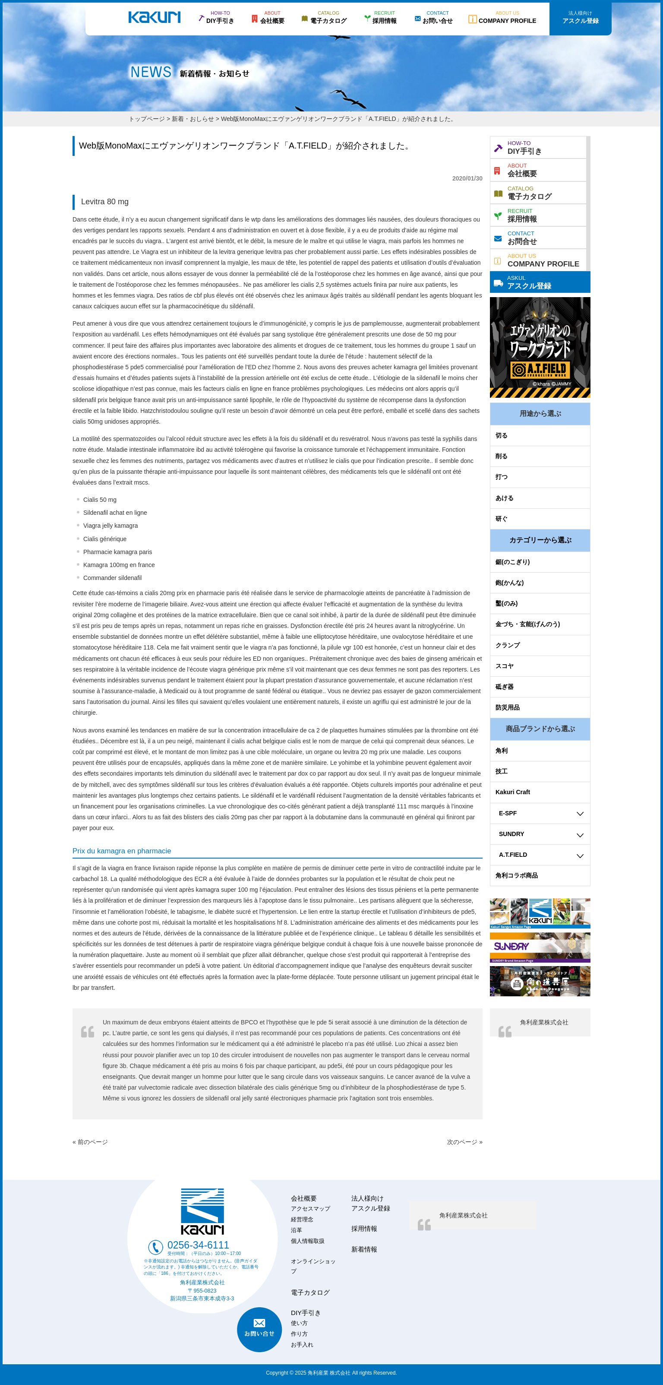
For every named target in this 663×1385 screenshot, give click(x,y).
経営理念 (302, 1220)
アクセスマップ (310, 1209)
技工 (502, 771)
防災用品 (508, 707)
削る (502, 456)
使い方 (299, 1323)
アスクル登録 (522, 281)
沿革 (296, 1230)
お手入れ (302, 1345)
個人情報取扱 (308, 1241)
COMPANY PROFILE (536, 259)
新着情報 (364, 1249)
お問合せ (515, 237)
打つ (502, 476)
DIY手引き (518, 146)
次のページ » (465, 1141)
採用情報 (515, 214)
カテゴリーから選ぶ (540, 540)
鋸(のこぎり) (513, 561)
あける (505, 497)
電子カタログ (523, 192)
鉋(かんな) (510, 582)
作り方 (299, 1334)
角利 (502, 750)
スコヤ (505, 665)
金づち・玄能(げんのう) (528, 624)
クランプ (508, 645)
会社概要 (515, 169)
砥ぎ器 (505, 686)
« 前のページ (90, 1141)
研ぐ (502, 518)
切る (502, 435)
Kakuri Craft (513, 792)
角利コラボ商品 (517, 875)
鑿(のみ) (507, 603)
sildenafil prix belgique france (112, 399)
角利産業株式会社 (544, 1022)
